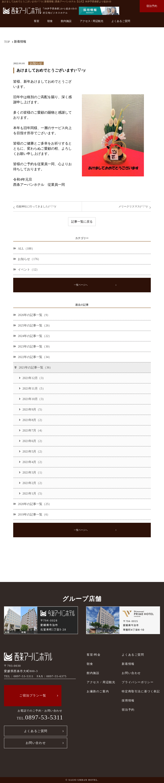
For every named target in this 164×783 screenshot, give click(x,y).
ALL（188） (23, 248)
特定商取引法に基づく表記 (141, 691)
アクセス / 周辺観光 (91, 21)
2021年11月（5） (32, 388)
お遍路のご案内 (98, 691)
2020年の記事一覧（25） (32, 504)
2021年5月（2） (31, 451)
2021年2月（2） (31, 483)
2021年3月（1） (31, 472)
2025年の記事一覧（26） (32, 325)
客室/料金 (93, 654)
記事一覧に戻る (82, 221)
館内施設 (66, 21)
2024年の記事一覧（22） (32, 336)
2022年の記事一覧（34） (32, 357)
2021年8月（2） (31, 420)
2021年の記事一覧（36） (33, 367)
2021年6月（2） (31, 441)
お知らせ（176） (27, 259)
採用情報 (128, 700)
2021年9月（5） (31, 409)
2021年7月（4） (31, 430)
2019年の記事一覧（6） (31, 514)
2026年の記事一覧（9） (31, 315)
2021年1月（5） (31, 493)
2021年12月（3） (32, 378)
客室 (36, 21)
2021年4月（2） (31, 462)
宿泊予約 (151, 5)
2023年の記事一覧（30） (32, 346)
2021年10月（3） (32, 399)
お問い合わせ (36, 742)
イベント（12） (26, 269)
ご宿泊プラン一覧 (32, 695)
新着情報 (128, 663)
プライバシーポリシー (137, 682)
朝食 (50, 21)
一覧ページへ (81, 285)
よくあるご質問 (120, 21)
